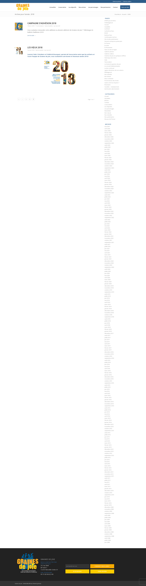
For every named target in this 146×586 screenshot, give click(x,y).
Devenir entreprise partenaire (113, 41)
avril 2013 (107, 441)
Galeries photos (117, 1)
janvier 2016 (108, 375)
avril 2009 (107, 524)
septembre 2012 (109, 455)
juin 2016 (107, 364)
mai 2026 (107, 126)
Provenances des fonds (112, 80)
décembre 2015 (109, 377)
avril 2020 (107, 277)
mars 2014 (107, 418)
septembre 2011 (109, 476)
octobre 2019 (108, 290)
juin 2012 (107, 459)
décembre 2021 (109, 236)
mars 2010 (107, 501)
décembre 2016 (109, 352)
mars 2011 (107, 486)
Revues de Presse (110, 119)
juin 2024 (107, 174)
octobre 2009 (108, 511)
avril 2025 (107, 153)
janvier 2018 (108, 331)
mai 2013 (107, 439)
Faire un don (102, 571)
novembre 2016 (109, 354)
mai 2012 (107, 461)
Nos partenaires (109, 117)
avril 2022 (107, 228)
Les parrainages (109, 109)
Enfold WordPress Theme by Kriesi (32, 583)
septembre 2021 (109, 242)
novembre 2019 (109, 288)
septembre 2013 (109, 430)
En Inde (107, 45)
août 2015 (107, 385)
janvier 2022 (108, 234)
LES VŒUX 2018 (34, 47)
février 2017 (108, 348)
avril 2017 (107, 344)
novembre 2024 (109, 164)
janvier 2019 (108, 308)
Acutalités (107, 27)
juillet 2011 (108, 480)
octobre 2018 (108, 315)
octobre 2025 (108, 141)
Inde (106, 60)
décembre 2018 (109, 310)
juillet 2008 (108, 540)
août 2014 (107, 408)
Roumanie (107, 85)
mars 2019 (107, 304)
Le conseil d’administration (112, 66)
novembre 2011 (109, 474)
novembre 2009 (109, 509)
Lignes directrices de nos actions (114, 70)
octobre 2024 (108, 166)
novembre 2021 (109, 238)
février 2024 (108, 182)
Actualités (50, 26)
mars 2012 (107, 466)
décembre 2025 (109, 137)
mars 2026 (107, 131)
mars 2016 (107, 370)
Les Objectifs (108, 106)
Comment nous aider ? (102, 566)
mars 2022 (107, 230)
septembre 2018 (109, 317)
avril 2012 (107, 464)
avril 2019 (107, 302)
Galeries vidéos (127, 1)
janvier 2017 (108, 350)
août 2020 (107, 269)
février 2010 (108, 503)
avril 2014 (107, 416)
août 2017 (107, 335)
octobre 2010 (108, 493)
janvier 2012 (108, 470)
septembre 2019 (109, 292)
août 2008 (107, 538)
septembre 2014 (109, 406)
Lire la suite (31, 35)
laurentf (58, 26)
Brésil (106, 33)
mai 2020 (107, 275)
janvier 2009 (108, 530)
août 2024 (107, 170)
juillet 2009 (108, 517)
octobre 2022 (108, 215)
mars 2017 (107, 346)
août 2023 (107, 195)
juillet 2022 (108, 222)
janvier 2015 (108, 399)
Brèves (107, 100)
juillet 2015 (108, 387)
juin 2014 (107, 412)
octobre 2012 (108, 453)
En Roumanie (108, 47)
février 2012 (108, 468)
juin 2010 (107, 497)
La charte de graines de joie (113, 64)
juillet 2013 (108, 435)
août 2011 (107, 478)
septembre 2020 (109, 267)
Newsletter (108, 111)
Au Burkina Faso (109, 31)
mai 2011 (107, 482)
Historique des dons (110, 58)
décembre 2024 (109, 162)
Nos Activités (108, 115)
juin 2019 (107, 298)
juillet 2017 (108, 337)
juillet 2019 (108, 296)
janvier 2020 (108, 284)
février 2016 (108, 373)
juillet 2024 (108, 172)
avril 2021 (107, 253)
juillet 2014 (108, 410)
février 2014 (108, 420)
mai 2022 (107, 226)
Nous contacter (109, 78)
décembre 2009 (109, 507)
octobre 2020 (108, 265)
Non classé (108, 113)
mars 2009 (107, 526)
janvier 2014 (108, 422)
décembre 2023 (109, 186)
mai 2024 (107, 176)
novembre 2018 (109, 313)
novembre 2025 (109, 139)
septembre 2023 (109, 193)
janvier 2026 (108, 135)
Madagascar (108, 72)
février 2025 (108, 157)
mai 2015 (107, 391)
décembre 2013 (109, 424)
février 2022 (108, 232)
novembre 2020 (109, 263)
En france (107, 43)
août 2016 (107, 360)
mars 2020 (107, 279)
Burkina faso (108, 35)
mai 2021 (107, 250)
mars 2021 (107, 255)
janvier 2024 (108, 184)
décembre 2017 (109, 333)
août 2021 (107, 244)
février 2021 (108, 257)
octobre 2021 (108, 240)
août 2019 (107, 294)
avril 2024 (107, 178)
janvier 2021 (108, 259)
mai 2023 (107, 201)
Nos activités (108, 74)
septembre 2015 (109, 383)
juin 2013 (107, 437)
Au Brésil (107, 29)
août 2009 (107, 515)
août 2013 (107, 433)
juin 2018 (107, 323)
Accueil (107, 25)
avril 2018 (107, 325)
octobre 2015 (108, 381)
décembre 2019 (109, 286)
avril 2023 (107, 203)
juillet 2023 (108, 197)
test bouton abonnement (112, 89)
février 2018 (108, 329)
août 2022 (107, 219)
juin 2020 (107, 273)
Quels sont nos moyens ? (112, 83)
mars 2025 (107, 155)
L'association (108, 104)
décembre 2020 (109, 261)
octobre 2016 (108, 356)
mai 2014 (107, 414)
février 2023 (108, 207)
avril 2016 (107, 368)
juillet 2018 (108, 321)
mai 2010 (107, 499)
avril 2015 (107, 393)
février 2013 (108, 445)
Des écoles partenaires (111, 39)
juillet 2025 (108, 147)
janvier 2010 (108, 505)
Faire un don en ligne (111, 49)
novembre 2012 (109, 451)
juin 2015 (107, 389)
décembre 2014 (109, 401)
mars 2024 (107, 180)
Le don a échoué (109, 68)
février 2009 (108, 528)
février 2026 (108, 133)
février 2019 (108, 306)
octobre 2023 (108, 191)
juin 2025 (107, 149)
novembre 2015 (109, 379)
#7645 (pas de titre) (110, 21)
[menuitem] (117, 1)
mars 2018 (107, 327)
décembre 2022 (109, 211)
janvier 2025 (108, 159)
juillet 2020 (108, 271)
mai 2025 (107, 151)
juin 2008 (107, 542)
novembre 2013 (109, 426)
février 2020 (108, 282)
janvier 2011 (108, 488)
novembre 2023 (109, 188)
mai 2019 (107, 300)
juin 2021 (107, 248)
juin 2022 (107, 224)
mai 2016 (107, 366)
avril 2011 (107, 484)
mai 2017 (107, 342)
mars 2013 (107, 443)
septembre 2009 (109, 513)
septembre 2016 (109, 358)
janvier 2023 (108, 209)
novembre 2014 (109, 404)
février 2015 (108, 397)
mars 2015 (107, 395)
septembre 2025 (109, 143)
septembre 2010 (109, 495)
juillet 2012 (108, 457)
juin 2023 (107, 199)
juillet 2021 (108, 246)
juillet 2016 (108, 362)
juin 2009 (107, 519)
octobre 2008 (108, 534)
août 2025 (107, 145)
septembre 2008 (109, 536)
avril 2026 (107, 128)
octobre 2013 (108, 428)
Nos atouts (108, 76)
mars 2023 (107, 205)
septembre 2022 (109, 217)
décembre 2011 (109, 472)
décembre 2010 (109, 490)
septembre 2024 (109, 168)
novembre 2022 (109, 213)
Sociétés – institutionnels (112, 87)
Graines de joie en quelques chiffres (115, 56)
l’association (108, 62)
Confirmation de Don (111, 37)
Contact (107, 102)
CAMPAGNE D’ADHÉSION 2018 (41, 23)
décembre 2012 (109, 449)
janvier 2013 (108, 447)
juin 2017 (107, 339)
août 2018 (107, 319)
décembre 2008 (109, 532)
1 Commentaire (40, 26)
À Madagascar (109, 23)
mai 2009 (107, 522)
